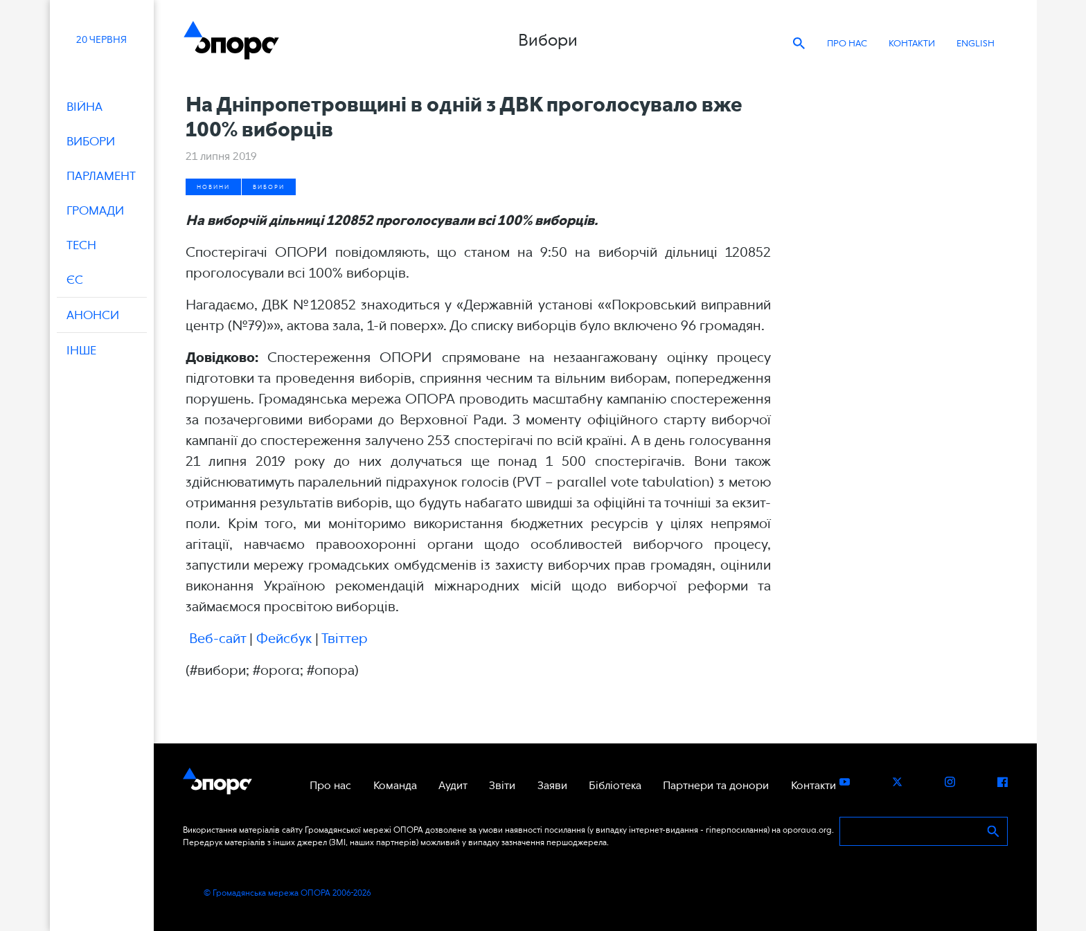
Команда (395, 785)
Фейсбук (284, 638)
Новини (213, 186)
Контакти (912, 43)
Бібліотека (615, 785)
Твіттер (344, 638)
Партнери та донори (716, 785)
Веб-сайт (217, 638)
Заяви (552, 785)
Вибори (269, 186)
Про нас (847, 43)
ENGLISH (975, 43)
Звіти (502, 785)
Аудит (453, 785)
